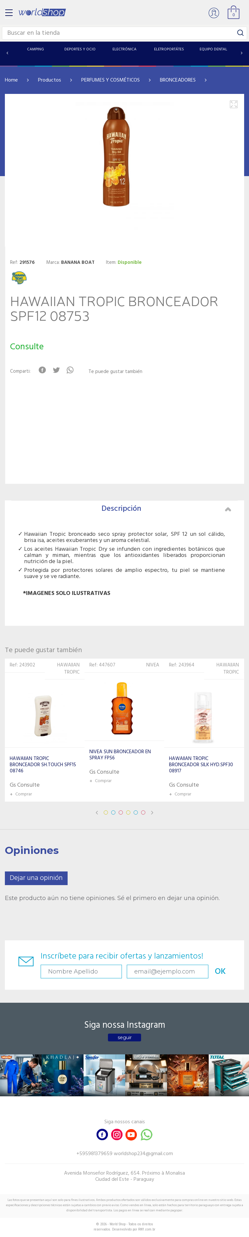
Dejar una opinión (36, 878)
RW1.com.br (146, 1229)
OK (220, 971)
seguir (125, 1037)
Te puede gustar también (115, 372)
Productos (49, 80)
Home (11, 80)
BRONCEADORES (178, 80)
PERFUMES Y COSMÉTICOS (110, 80)
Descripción (166, 509)
